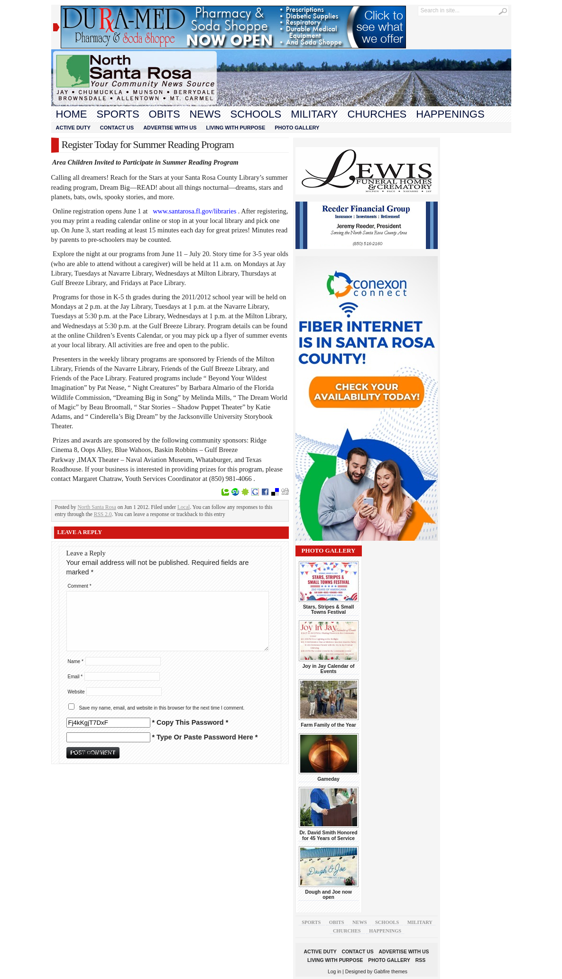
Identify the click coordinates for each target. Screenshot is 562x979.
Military (314, 114)
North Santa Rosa (97, 507)
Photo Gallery (297, 127)
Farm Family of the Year (328, 725)
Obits (164, 114)
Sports (118, 114)
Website (76, 691)
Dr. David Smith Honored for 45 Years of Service (328, 835)
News (205, 114)
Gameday (328, 779)
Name (75, 661)
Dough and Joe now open (328, 894)
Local (183, 507)
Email (75, 676)
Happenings (450, 114)
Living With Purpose (236, 127)
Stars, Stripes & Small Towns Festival (328, 609)
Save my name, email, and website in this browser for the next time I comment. (162, 708)
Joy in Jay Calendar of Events (329, 669)
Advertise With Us (169, 127)
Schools (256, 114)
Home (71, 114)
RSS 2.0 (103, 514)
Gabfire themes (390, 971)
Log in (334, 971)
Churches (377, 114)
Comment (80, 586)
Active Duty (73, 127)
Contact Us (117, 127)
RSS (420, 960)
